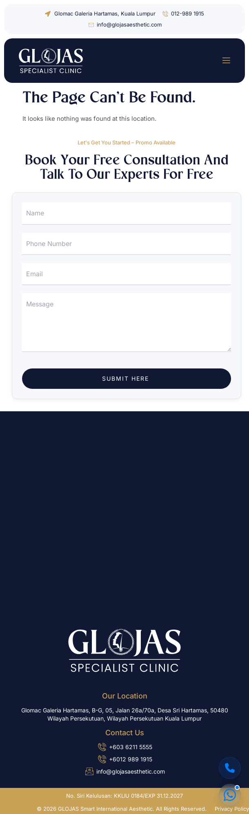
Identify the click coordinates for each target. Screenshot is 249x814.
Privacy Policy (232, 808)
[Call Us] (230, 768)
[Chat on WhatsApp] (230, 795)
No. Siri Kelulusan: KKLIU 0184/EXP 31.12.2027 (124, 795)
